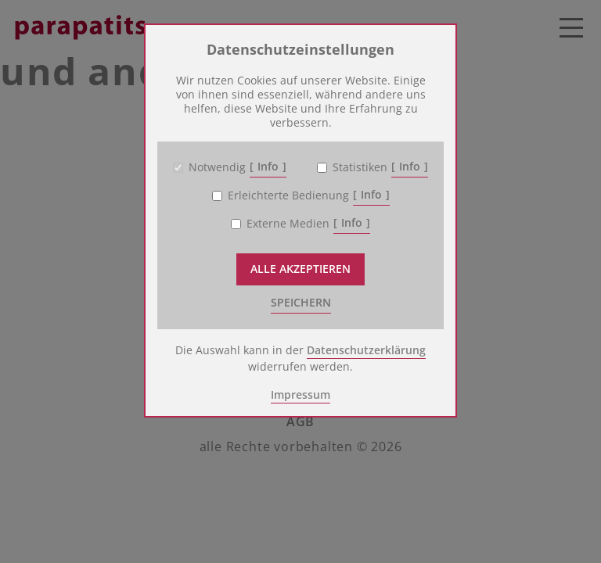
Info (268, 166)
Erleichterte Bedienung (288, 195)
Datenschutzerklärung (366, 349)
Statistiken (360, 167)
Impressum (300, 394)
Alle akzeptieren (300, 268)
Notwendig (217, 167)
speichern (301, 302)
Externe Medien (288, 223)
